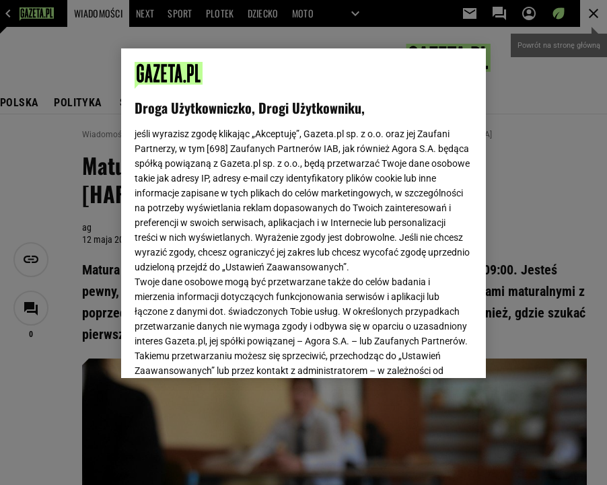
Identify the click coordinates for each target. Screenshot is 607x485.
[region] (303, 213)
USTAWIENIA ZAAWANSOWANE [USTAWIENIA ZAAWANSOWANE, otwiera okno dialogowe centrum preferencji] (223, 351)
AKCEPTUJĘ (426, 351)
